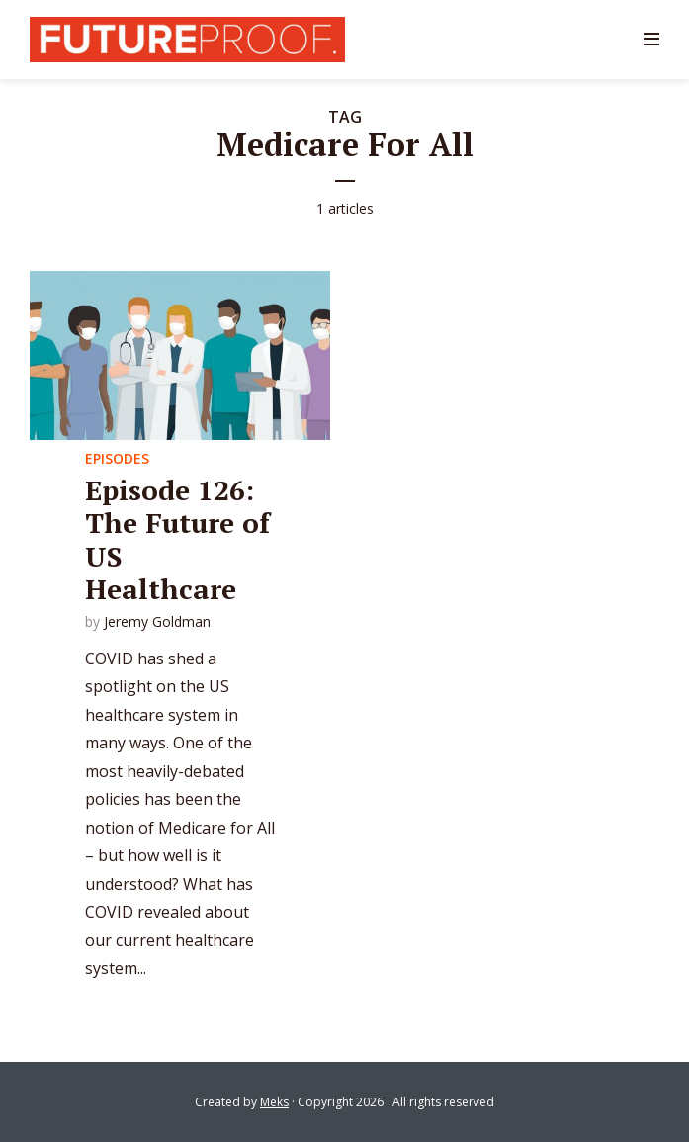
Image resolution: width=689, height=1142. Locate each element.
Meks (274, 1102)
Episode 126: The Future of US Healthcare (177, 540)
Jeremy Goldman (157, 621)
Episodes (117, 458)
